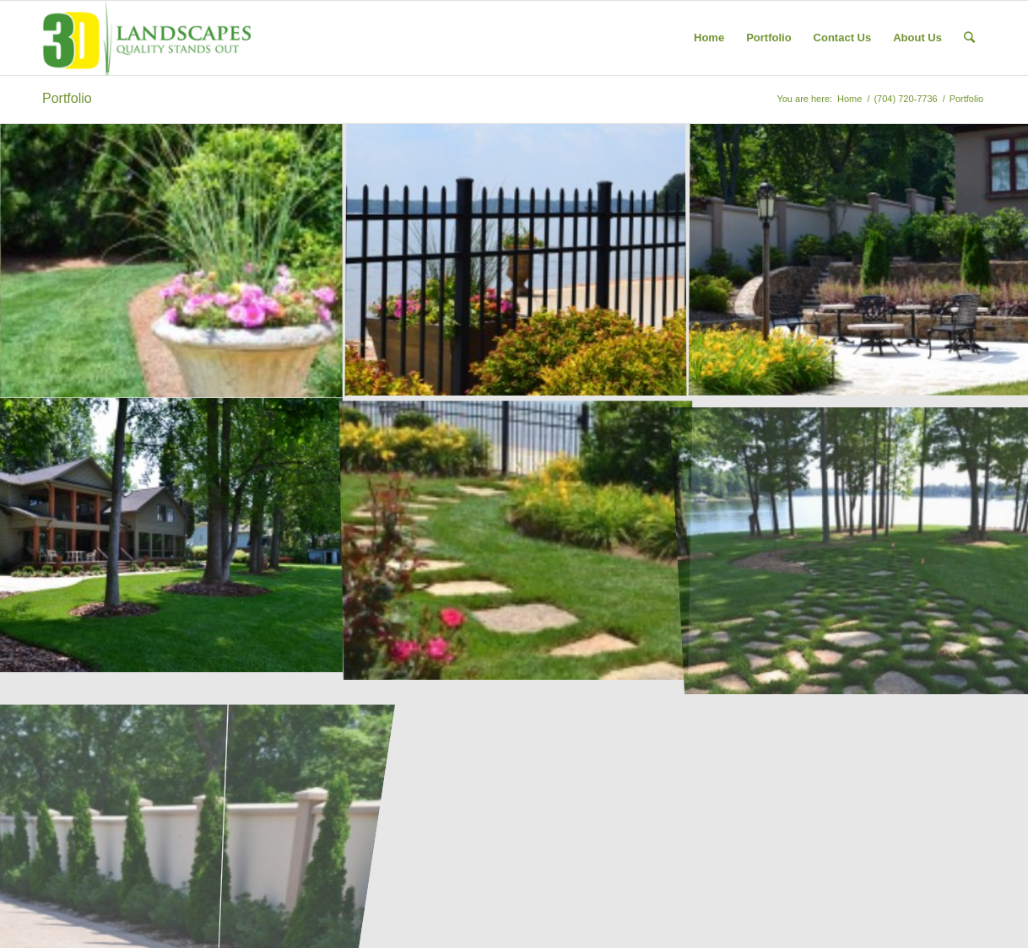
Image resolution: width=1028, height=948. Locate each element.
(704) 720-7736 (905, 99)
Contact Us (843, 37)
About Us (917, 37)
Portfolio (768, 37)
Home (709, 37)
